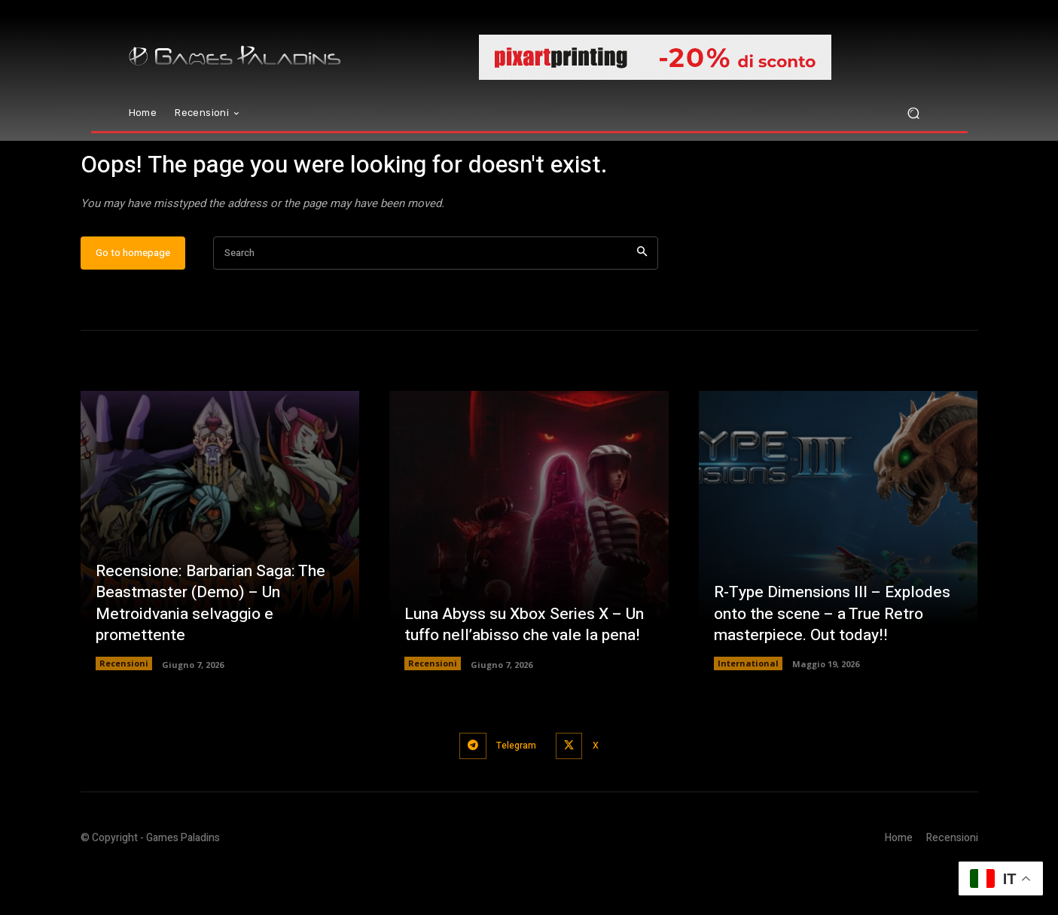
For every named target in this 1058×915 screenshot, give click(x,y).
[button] (913, 113)
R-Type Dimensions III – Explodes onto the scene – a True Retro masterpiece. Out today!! (837, 659)
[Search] (642, 299)
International (748, 709)
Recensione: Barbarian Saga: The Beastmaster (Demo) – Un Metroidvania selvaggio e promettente (216, 648)
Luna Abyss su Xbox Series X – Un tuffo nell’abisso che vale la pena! (517, 659)
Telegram (515, 791)
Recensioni (123, 709)
